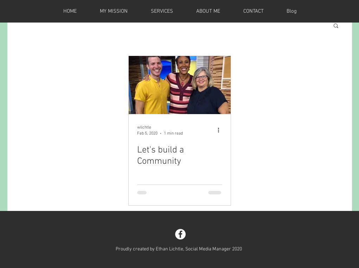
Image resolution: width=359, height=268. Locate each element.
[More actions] (221, 130)
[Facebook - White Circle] (180, 234)
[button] (336, 26)
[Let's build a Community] (180, 85)
